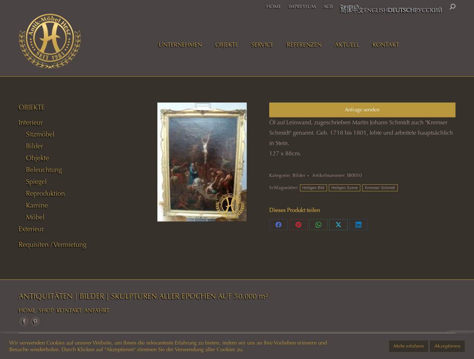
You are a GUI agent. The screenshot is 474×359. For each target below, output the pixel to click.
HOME (27, 310)
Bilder (299, 175)
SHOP (46, 310)
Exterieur (31, 229)
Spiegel (36, 182)
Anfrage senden (362, 110)
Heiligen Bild (314, 188)
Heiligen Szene (344, 188)
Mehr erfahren (409, 346)
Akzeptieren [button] (447, 346)
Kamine (37, 205)
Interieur (31, 122)
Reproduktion (45, 193)
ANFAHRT (96, 310)
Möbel (35, 217)
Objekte (37, 158)
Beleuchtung (44, 170)
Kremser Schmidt (380, 188)
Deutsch (349, 6)
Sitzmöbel (40, 134)
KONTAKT (69, 310)
